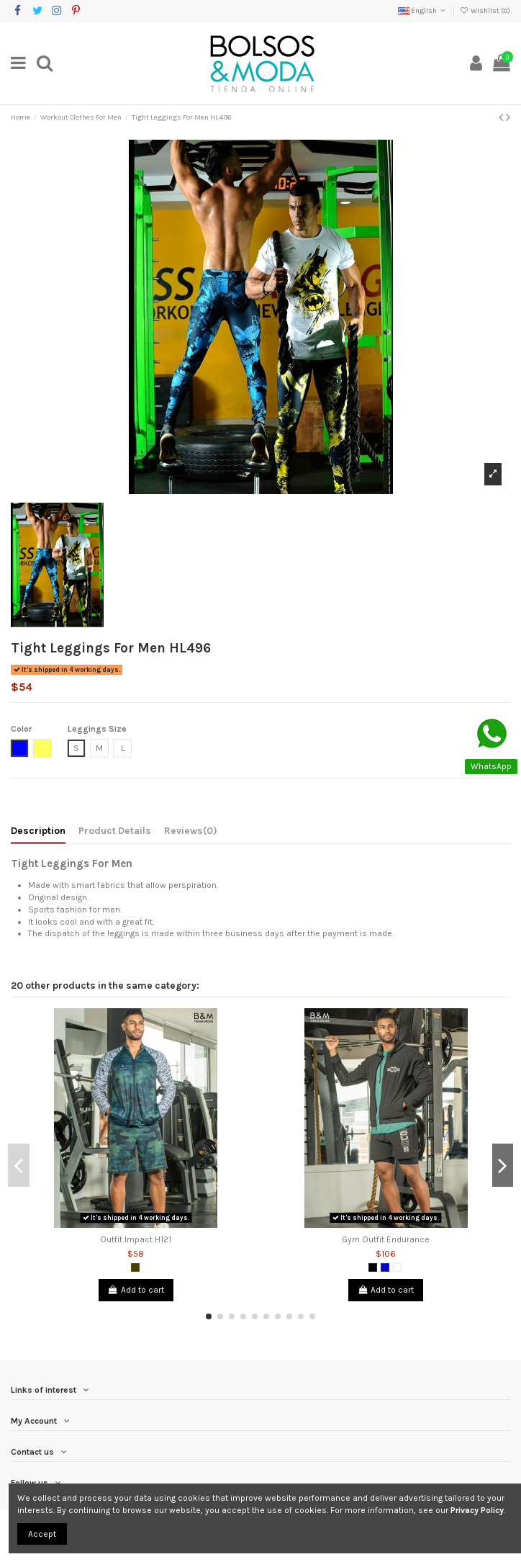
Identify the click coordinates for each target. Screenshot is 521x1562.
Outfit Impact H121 (135, 1239)
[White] (397, 1267)
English (423, 10)
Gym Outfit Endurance (386, 1239)
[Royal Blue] (385, 1267)
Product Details (114, 830)
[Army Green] (135, 1267)
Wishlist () (485, 10)
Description (38, 830)
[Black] (372, 1267)
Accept (42, 1534)
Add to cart (136, 1290)
